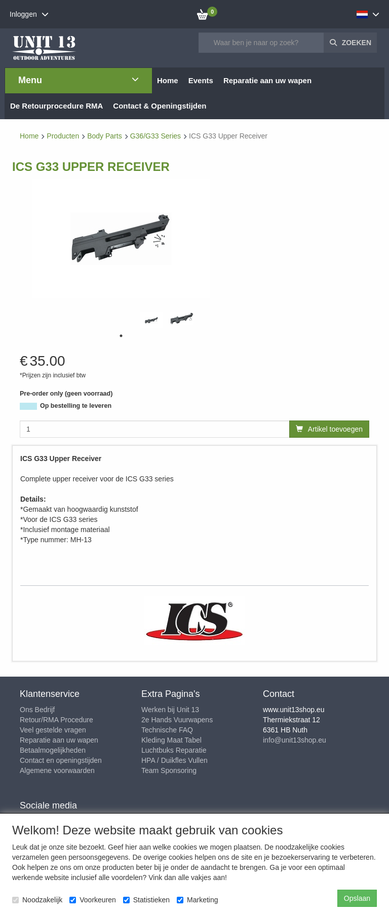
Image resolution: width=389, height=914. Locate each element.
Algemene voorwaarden (57, 770)
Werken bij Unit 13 (170, 710)
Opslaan (357, 898)
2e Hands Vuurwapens (177, 720)
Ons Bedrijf (37, 710)
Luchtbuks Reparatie (173, 750)
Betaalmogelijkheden (53, 750)
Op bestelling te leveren (75, 405)
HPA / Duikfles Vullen (174, 760)
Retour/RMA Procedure (56, 720)
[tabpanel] (151, 320)
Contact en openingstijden (61, 760)
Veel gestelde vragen (53, 730)
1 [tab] (121, 336)
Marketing (197, 900)
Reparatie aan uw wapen (59, 740)
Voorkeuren (92, 900)
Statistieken (146, 900)
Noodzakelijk (37, 900)
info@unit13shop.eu (294, 740)
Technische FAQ (167, 730)
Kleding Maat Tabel (171, 740)
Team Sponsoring (169, 770)
